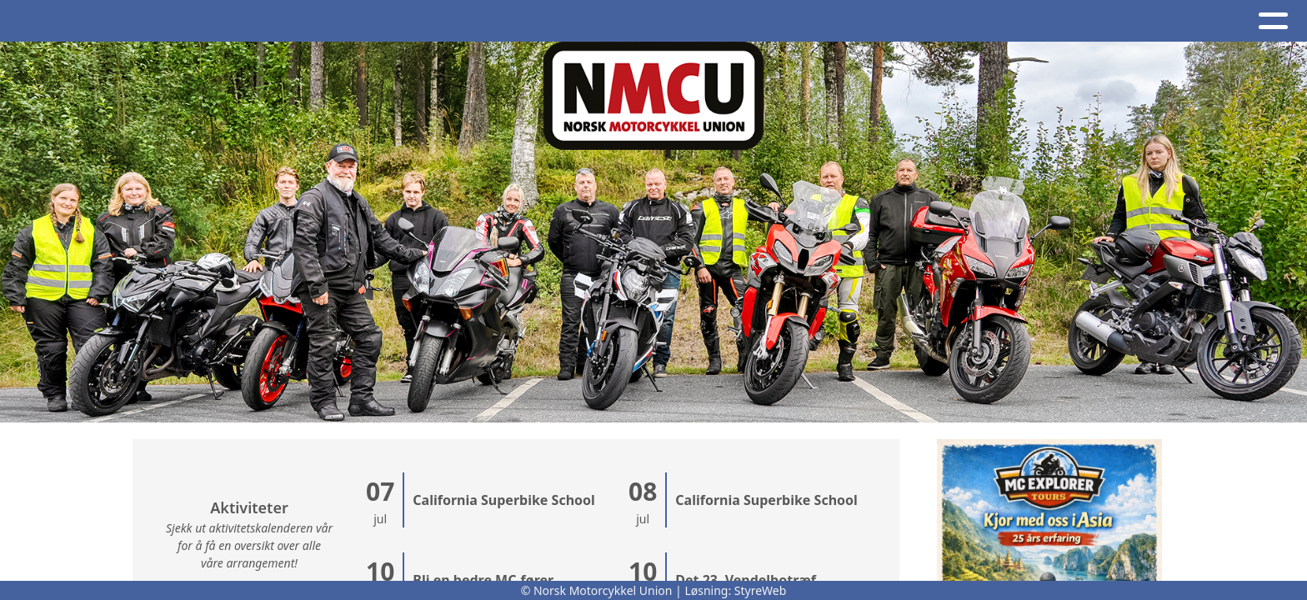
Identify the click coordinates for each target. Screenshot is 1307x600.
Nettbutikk (910, 21)
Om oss (438, 21)
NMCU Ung (790, 21)
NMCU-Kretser (660, 21)
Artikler (167, 21)
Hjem (94, 21)
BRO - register (1044, 21)
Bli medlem (1179, 21)
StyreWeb (760, 590)
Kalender (335, 21)
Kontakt (537, 21)
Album (244, 21)
